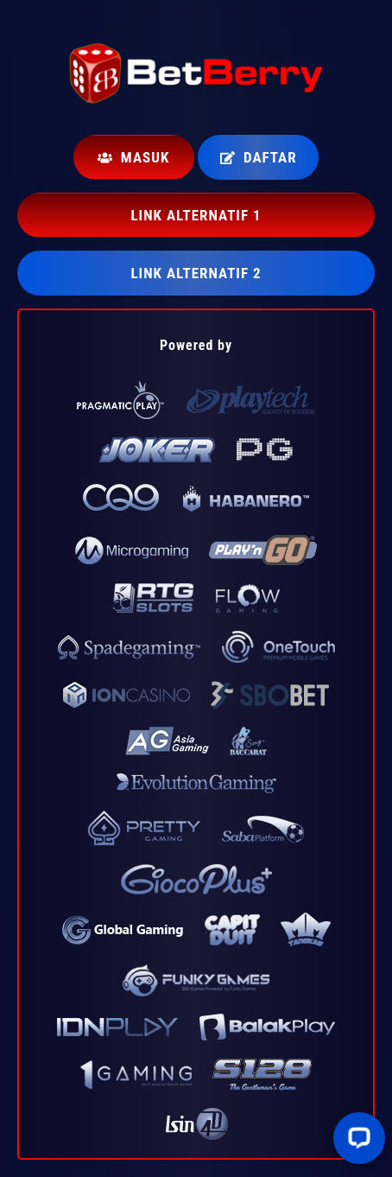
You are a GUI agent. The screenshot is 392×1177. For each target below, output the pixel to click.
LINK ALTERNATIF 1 (195, 215)
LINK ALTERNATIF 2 (195, 273)
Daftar (258, 157)
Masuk (133, 157)
